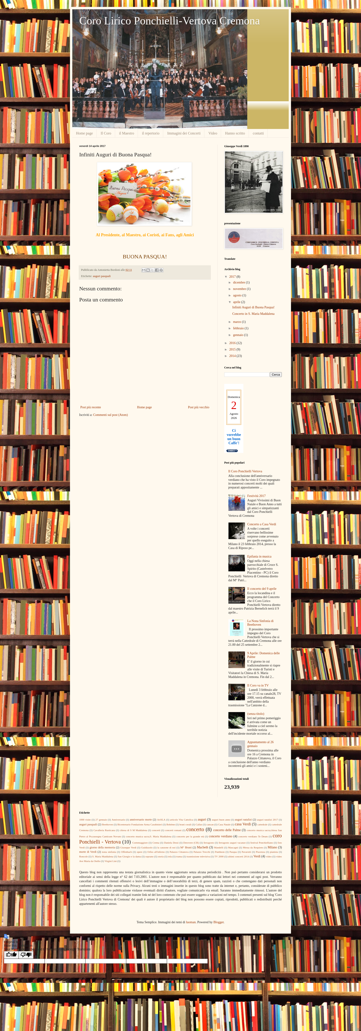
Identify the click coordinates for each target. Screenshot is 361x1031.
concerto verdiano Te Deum (253, 836)
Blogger (218, 922)
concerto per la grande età (190, 836)
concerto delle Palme (227, 830)
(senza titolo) (255, 714)
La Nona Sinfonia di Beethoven (260, 623)
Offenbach (126, 851)
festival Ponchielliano (261, 842)
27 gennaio (101, 819)
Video (212, 133)
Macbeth (202, 847)
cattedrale (262, 824)
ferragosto (209, 842)
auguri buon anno (221, 819)
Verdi (256, 856)
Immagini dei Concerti (184, 133)
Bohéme (170, 824)
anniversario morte (141, 819)
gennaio (238, 335)
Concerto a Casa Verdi (261, 524)
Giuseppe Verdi (128, 847)
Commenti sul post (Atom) (110, 415)
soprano (149, 856)
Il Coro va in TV (258, 685)
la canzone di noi (166, 847)
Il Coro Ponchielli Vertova (245, 471)
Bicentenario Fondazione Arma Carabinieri (139, 824)
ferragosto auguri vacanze (232, 842)
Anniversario (118, 819)
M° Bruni (186, 847)
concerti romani (173, 830)
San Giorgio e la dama (129, 856)
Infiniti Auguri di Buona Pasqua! (253, 307)
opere (140, 851)
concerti (156, 830)
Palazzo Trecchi (201, 851)
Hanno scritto (235, 133)
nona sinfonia (109, 851)
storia (161, 856)
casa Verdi (243, 824)
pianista (274, 851)
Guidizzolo (147, 847)
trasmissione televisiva (198, 856)
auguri (202, 819)
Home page (84, 133)
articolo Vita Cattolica (181, 819)
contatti (258, 133)
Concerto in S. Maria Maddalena (253, 313)
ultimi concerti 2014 (238, 856)
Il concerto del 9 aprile (262, 588)
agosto (237, 295)
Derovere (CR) (191, 842)
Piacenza (260, 851)
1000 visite (85, 819)
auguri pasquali (102, 276)
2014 (233, 356)
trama (179, 856)
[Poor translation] (26, 955)
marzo (237, 322)
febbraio (239, 328)
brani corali (185, 824)
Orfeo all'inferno (156, 851)
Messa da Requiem (253, 847)
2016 (233, 343)
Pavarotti (246, 851)
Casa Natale (224, 824)
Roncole (83, 856)
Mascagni (233, 847)
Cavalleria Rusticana (104, 830)
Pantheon (220, 851)
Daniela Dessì (171, 842)
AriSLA (161, 819)
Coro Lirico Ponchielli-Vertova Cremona (169, 21)
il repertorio (150, 133)
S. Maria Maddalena (103, 856)
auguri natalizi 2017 (267, 819)
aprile (237, 302)
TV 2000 (219, 856)
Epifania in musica (259, 556)
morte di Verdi (87, 851)
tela (170, 856)
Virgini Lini (111, 861)
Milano (272, 847)
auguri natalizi (243, 819)
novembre (240, 289)
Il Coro (106, 133)
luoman (191, 922)
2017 (233, 276)
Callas (199, 824)
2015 (233, 349)
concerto (195, 829)
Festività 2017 (256, 496)
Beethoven (107, 824)
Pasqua (233, 851)
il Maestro (126, 133)
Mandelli (218, 847)
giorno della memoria (102, 847)
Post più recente (90, 407)
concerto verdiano (220, 836)
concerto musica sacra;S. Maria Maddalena (149, 836)
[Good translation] (11, 955)
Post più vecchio (198, 407)
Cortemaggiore (140, 842)
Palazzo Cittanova (179, 851)
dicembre (239, 282)
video (269, 856)
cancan (210, 824)
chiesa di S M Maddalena (133, 830)
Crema (155, 842)
